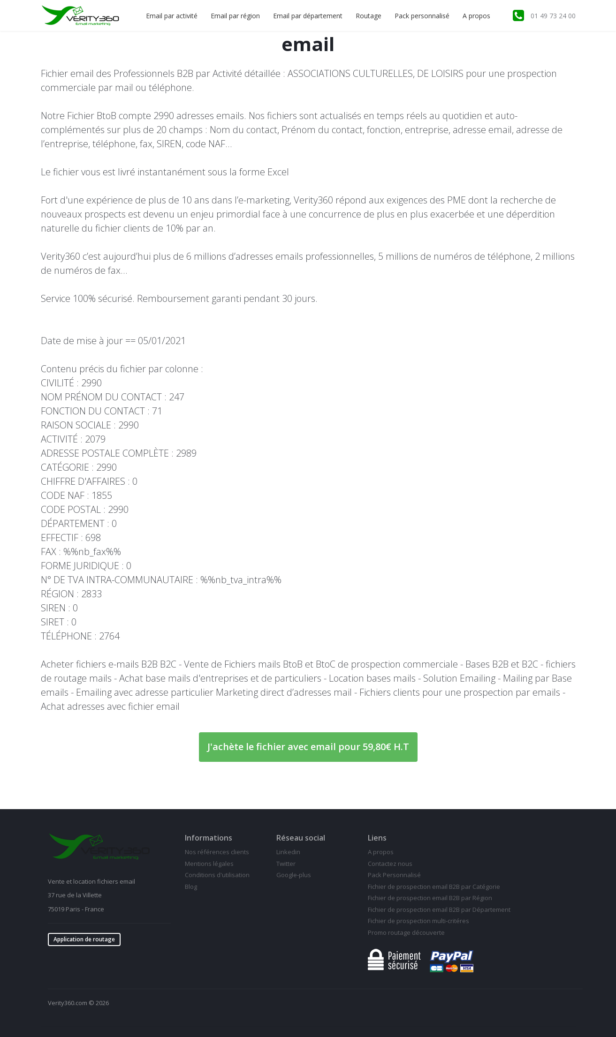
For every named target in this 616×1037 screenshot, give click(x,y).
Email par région (235, 15)
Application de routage (84, 939)
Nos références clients (217, 852)
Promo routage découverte (406, 932)
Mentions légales (209, 863)
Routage (368, 15)
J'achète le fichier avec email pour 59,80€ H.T (308, 746)
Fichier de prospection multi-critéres (418, 921)
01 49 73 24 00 (553, 15)
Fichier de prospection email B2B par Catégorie (434, 886)
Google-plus (293, 875)
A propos (476, 15)
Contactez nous (390, 863)
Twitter (286, 863)
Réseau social (300, 838)
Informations (208, 838)
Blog (191, 886)
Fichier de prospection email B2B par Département (439, 909)
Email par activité (172, 15)
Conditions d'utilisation (217, 875)
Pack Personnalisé (394, 875)
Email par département (307, 15)
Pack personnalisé (422, 15)
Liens (377, 838)
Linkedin (288, 852)
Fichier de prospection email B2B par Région (430, 898)
